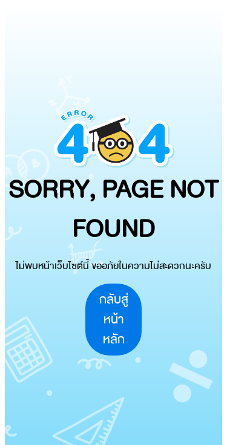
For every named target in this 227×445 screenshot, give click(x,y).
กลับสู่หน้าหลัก (113, 319)
